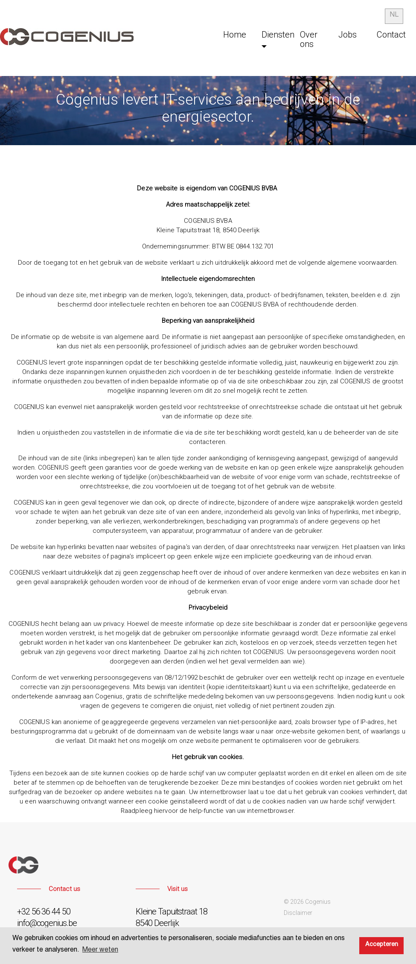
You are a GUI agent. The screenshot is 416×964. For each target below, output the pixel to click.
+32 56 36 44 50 (43, 911)
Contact (391, 35)
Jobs (347, 35)
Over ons (308, 39)
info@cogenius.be (46, 923)
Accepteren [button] (381, 945)
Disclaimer (298, 912)
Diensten (278, 35)
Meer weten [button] (100, 950)
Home (234, 35)
